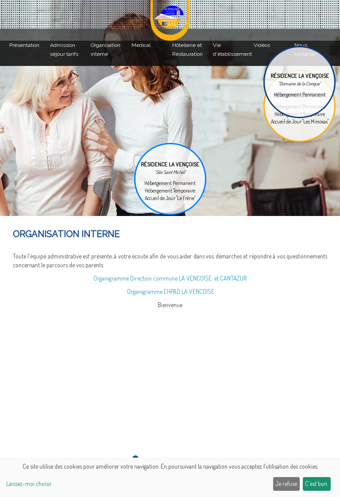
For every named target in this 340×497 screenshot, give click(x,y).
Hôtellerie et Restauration (187, 49)
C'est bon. (316, 483)
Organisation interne (105, 49)
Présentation (24, 45)
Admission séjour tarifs (64, 49)
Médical (141, 45)
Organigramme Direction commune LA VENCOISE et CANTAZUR (170, 278)
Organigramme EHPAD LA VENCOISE (170, 291)
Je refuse (286, 483)
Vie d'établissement (232, 49)
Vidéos (262, 45)
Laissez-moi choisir (29, 483)
